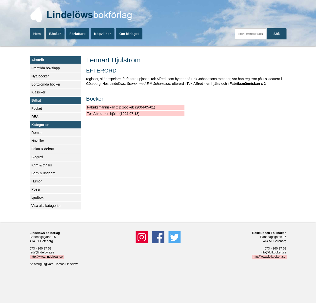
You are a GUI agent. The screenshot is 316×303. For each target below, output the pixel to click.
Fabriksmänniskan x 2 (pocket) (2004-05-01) (121, 107)
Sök (277, 34)
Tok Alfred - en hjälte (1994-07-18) (113, 114)
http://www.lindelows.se (47, 256)
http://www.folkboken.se (269, 256)
